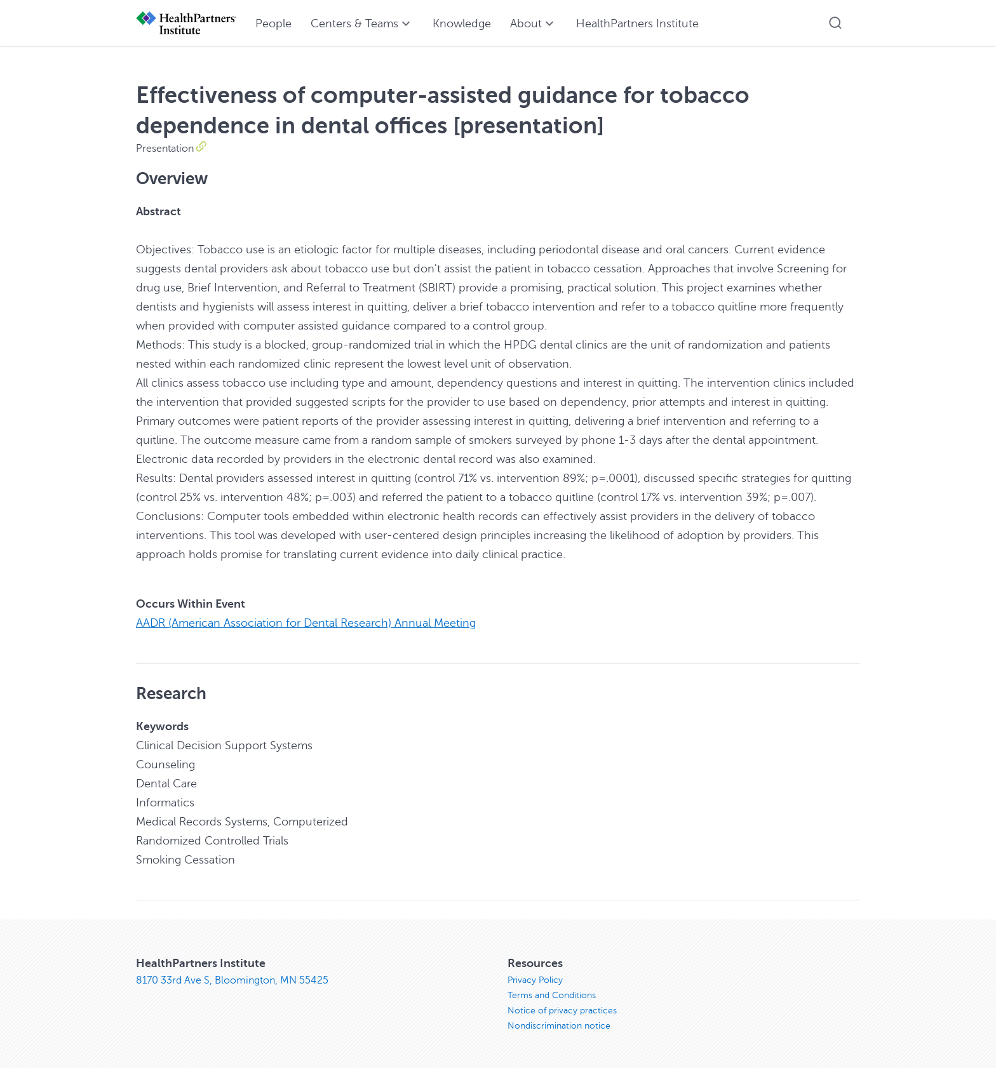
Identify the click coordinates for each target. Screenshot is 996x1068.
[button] (835, 22)
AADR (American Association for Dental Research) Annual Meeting (306, 623)
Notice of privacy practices (562, 1010)
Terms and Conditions (552, 995)
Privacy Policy (535, 980)
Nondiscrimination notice (559, 1026)
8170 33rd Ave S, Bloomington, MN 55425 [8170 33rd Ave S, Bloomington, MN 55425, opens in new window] (232, 980)
